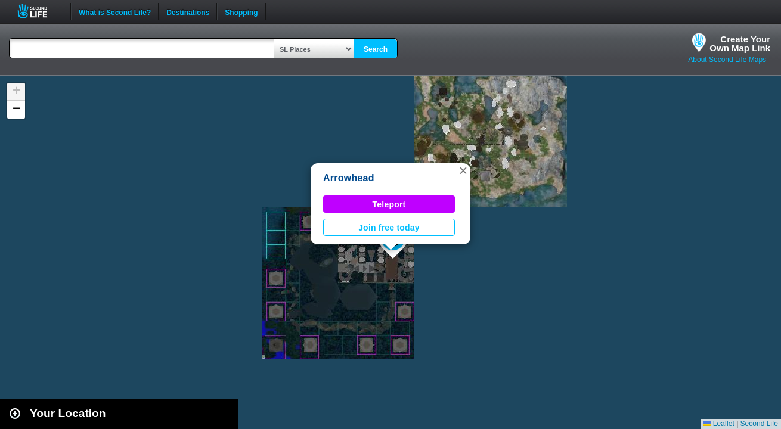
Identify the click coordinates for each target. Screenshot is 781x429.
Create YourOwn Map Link (739, 43)
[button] (463, 170)
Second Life (39, 11)
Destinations (187, 11)
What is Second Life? (115, 11)
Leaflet (718, 423)
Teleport (389, 204)
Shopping (241, 11)
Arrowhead (348, 178)
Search (376, 49)
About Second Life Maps (727, 59)
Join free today (389, 227)
